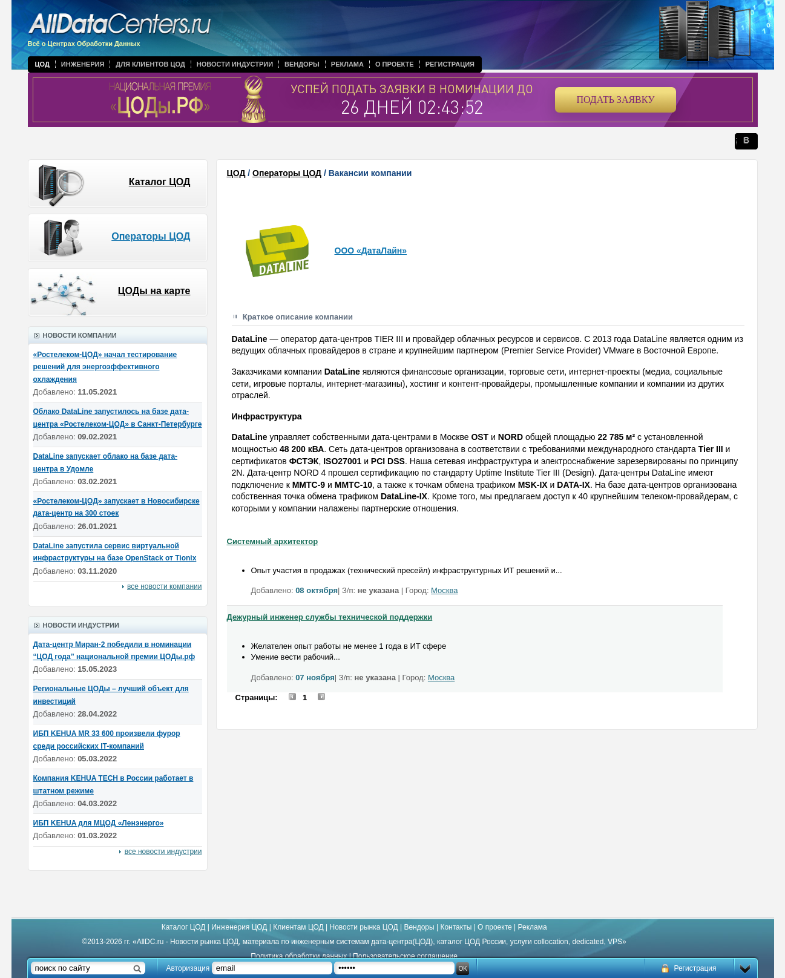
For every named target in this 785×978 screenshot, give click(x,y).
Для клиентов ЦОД (150, 64)
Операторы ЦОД (150, 236)
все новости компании (164, 586)
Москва (444, 590)
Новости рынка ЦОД (364, 927)
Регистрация (450, 64)
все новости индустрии (163, 851)
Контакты (455, 927)
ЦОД (42, 64)
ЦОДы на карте (154, 291)
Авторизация (188, 968)
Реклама (347, 64)
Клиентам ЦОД (298, 927)
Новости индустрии (235, 64)
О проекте (394, 64)
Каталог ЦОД (160, 182)
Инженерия (83, 64)
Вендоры (302, 64)
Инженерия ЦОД (239, 927)
